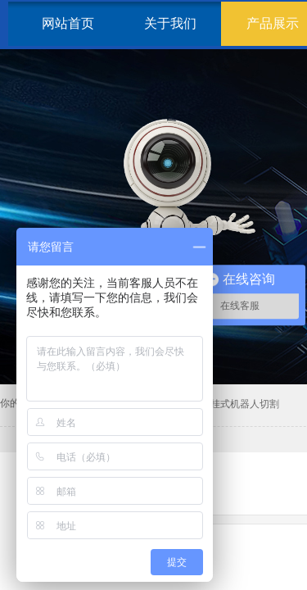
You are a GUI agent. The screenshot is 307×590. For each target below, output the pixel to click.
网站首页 (68, 23)
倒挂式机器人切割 (240, 404)
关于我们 (170, 23)
